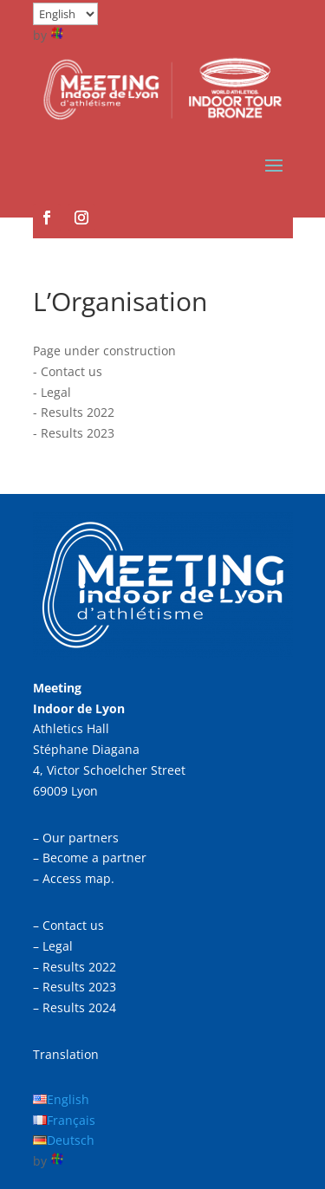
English (68, 1099)
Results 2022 (77, 412)
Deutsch (70, 1140)
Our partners (80, 837)
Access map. (78, 878)
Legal (56, 392)
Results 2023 (77, 433)
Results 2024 (79, 1007)
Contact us (71, 371)
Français (71, 1120)
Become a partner (94, 857)
